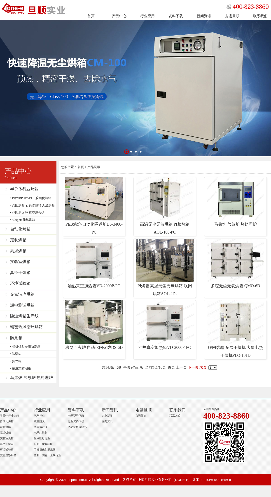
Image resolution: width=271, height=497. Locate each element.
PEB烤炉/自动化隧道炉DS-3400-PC (94, 205)
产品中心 (119, 16)
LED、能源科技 (43, 444)
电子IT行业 (40, 432)
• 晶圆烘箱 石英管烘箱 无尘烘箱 (32, 205)
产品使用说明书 (77, 427)
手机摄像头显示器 (45, 449)
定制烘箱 (18, 240)
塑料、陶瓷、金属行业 (47, 455)
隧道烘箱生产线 (24, 316)
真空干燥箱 (20, 272)
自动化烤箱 (20, 229)
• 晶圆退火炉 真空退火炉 (27, 212)
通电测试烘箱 (22, 305)
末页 (203, 367)
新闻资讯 (204, 16)
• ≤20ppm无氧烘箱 (22, 220)
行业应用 (147, 16)
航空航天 (39, 421)
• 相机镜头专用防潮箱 (25, 346)
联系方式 (174, 415)
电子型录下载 (76, 415)
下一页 (193, 367)
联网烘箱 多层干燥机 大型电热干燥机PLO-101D (235, 329)
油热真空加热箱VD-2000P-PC (94, 263)
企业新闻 (107, 415)
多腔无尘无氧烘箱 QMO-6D (235, 263)
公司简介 (141, 415)
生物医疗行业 (42, 438)
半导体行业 (40, 427)
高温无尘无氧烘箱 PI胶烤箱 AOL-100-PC (165, 205)
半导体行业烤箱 (24, 189)
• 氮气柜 (15, 361)
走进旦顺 (232, 16)
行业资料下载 (76, 421)
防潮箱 (16, 337)
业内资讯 (107, 421)
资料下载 (175, 16)
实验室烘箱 (20, 261)
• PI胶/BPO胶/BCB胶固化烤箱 (30, 198)
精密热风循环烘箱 (26, 327)
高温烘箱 (18, 250)
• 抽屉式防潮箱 (20, 368)
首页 (91, 16)
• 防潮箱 (15, 354)
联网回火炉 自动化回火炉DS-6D (94, 325)
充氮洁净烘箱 (22, 294)
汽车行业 (39, 415)
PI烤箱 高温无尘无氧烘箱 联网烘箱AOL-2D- (165, 267)
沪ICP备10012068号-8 (217, 480)
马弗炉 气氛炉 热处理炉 (31, 377)
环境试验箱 (20, 283)
